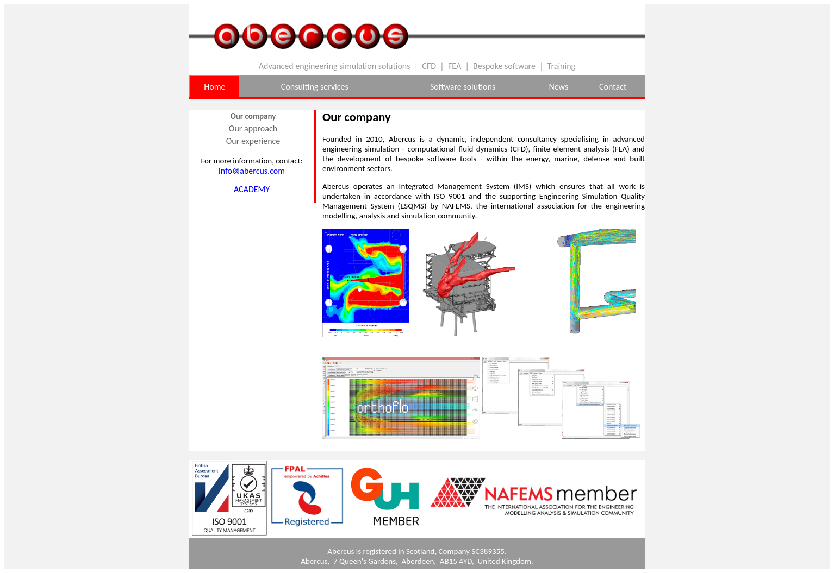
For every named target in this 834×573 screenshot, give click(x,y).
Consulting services (314, 86)
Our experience (253, 141)
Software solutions (462, 86)
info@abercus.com (252, 171)
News (558, 86)
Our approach (253, 128)
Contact (612, 86)
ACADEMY (252, 189)
